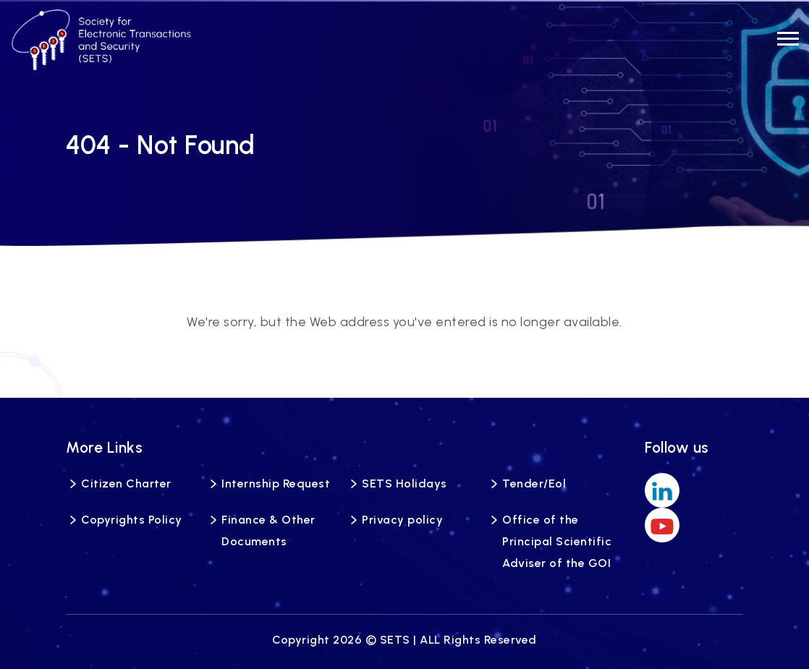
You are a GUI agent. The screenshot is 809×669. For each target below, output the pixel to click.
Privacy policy (402, 520)
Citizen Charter (126, 483)
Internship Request (275, 483)
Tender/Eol (534, 483)
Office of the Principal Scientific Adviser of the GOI (556, 541)
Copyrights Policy (131, 520)
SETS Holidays (404, 483)
